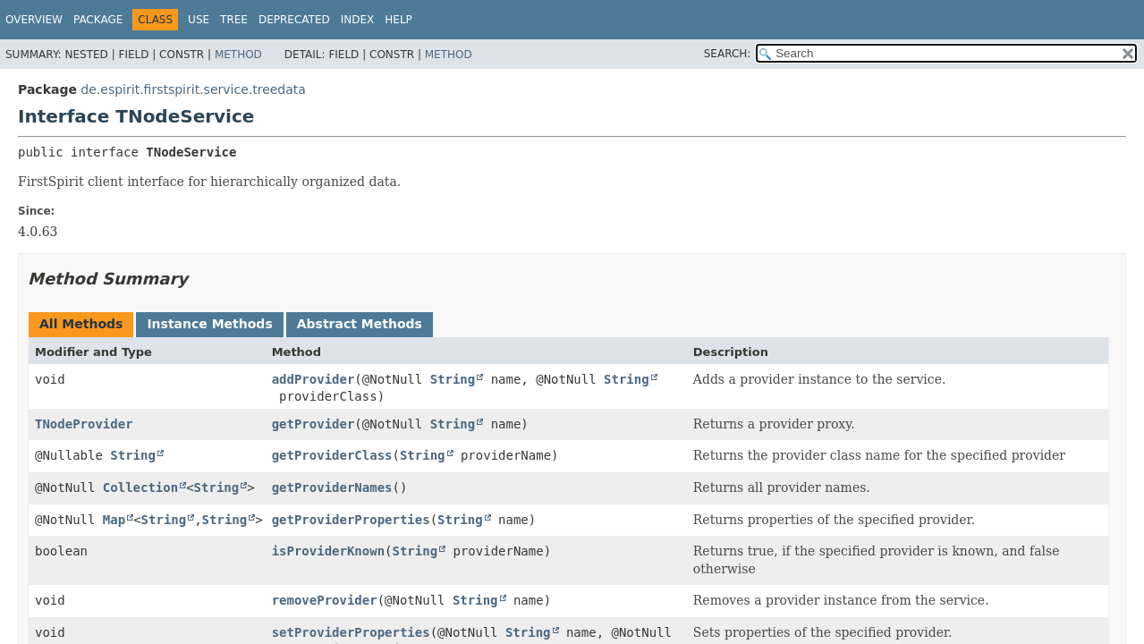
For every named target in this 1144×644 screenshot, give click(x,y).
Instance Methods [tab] (209, 324)
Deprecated (294, 19)
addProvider (313, 379)
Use (198, 19)
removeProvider (324, 600)
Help (398, 19)
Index (358, 19)
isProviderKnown (328, 551)
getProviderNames (332, 487)
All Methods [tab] (81, 324)
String (453, 379)
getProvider (313, 424)
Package (98, 19)
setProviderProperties (351, 632)
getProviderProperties (351, 520)
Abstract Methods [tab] (359, 324)
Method (238, 54)
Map (114, 520)
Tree (234, 19)
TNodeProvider (84, 424)
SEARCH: (727, 53)
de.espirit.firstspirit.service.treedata (193, 89)
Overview (34, 19)
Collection (140, 487)
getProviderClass (332, 455)
